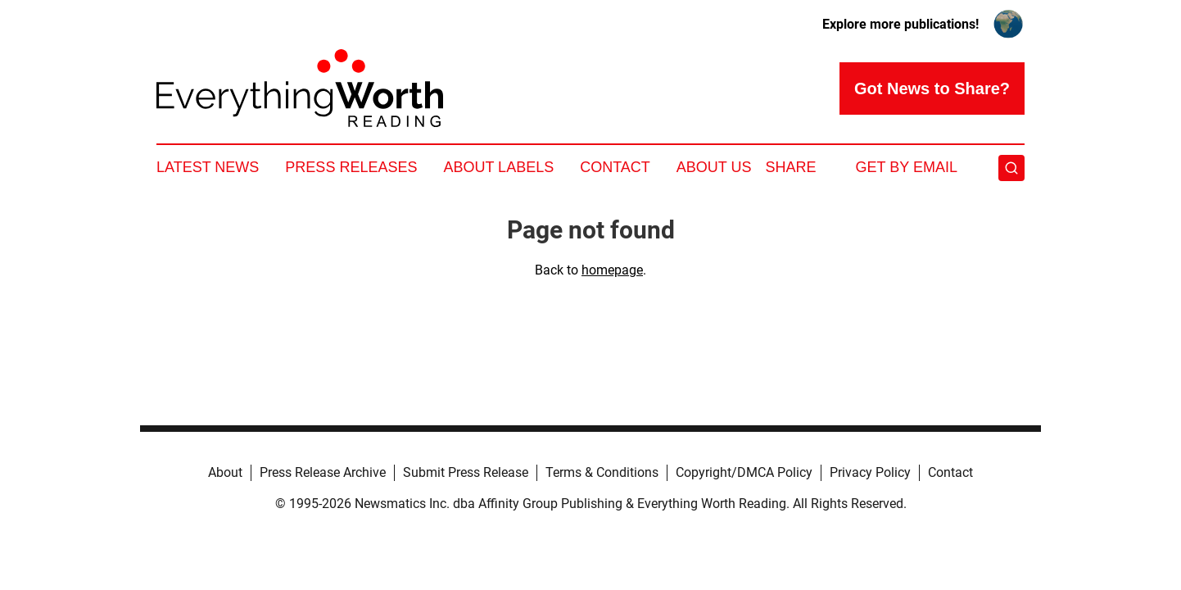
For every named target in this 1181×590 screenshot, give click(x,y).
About (225, 472)
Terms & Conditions (601, 472)
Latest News (207, 167)
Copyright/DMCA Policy (744, 472)
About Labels (498, 167)
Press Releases (351, 167)
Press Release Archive (323, 472)
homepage (612, 270)
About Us (714, 167)
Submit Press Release (465, 472)
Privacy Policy (870, 472)
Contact (615, 167)
